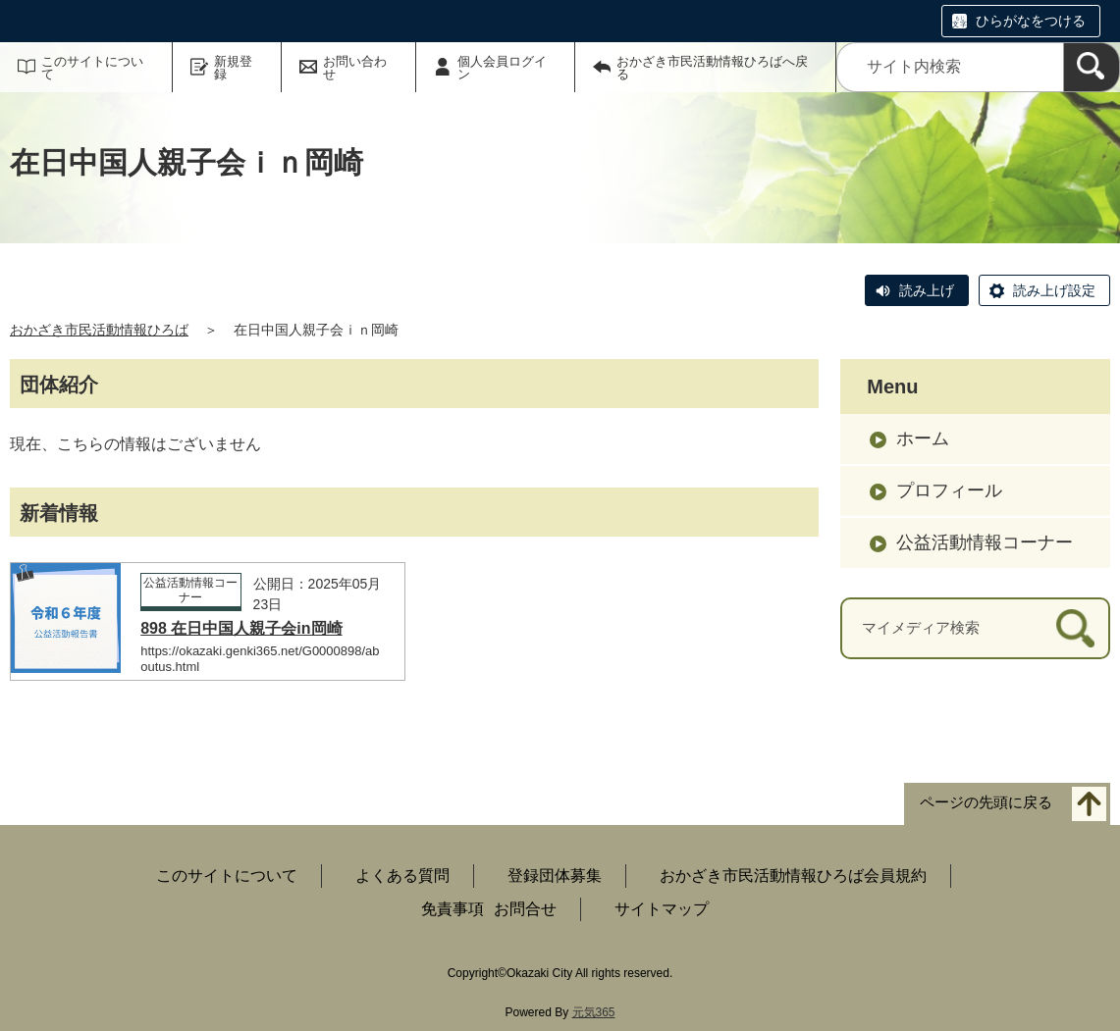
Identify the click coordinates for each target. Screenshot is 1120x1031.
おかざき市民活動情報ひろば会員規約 (793, 875)
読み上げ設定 (1054, 290)
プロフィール (949, 490)
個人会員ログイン (502, 67)
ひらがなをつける (1031, 20)
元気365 (593, 1012)
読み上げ (926, 290)
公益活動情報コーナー (984, 542)
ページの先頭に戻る (986, 803)
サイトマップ (661, 909)
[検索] (1091, 67)
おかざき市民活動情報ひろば (99, 329)
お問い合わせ (355, 67)
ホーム (922, 438)
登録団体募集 (554, 875)
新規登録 (233, 67)
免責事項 (452, 909)
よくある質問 (402, 875)
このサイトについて (92, 67)
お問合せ (525, 909)
